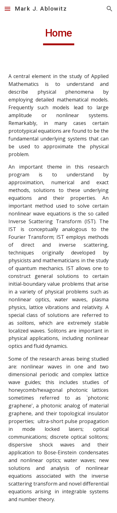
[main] (58, 36)
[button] (7, 8)
